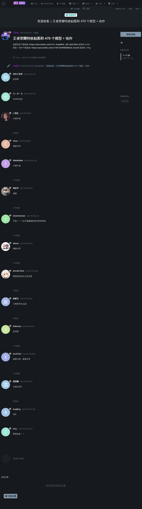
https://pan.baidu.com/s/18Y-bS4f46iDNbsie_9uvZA (55, 47)
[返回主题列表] (3, 3)
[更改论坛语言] (120, 8)
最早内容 (124, 50)
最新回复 (124, 96)
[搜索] (96, 8)
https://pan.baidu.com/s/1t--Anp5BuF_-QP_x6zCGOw (53, 44)
